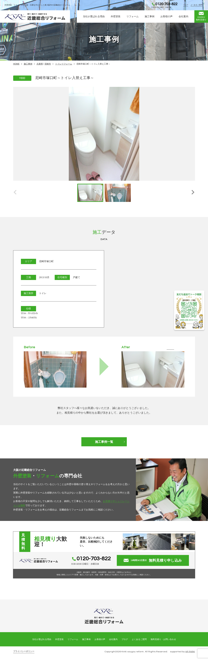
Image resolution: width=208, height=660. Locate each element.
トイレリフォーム (63, 64)
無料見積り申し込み (153, 560)
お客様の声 (166, 16)
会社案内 (183, 16)
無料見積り (201, 16)
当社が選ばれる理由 (94, 16)
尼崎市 (48, 64)
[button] (193, 192)
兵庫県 (40, 64)
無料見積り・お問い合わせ (163, 639)
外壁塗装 (115, 16)
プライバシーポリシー (23, 651)
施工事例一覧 (104, 441)
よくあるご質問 (196, 5)
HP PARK (190, 652)
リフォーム (132, 16)
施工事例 (149, 16)
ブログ (185, 5)
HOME (16, 64)
